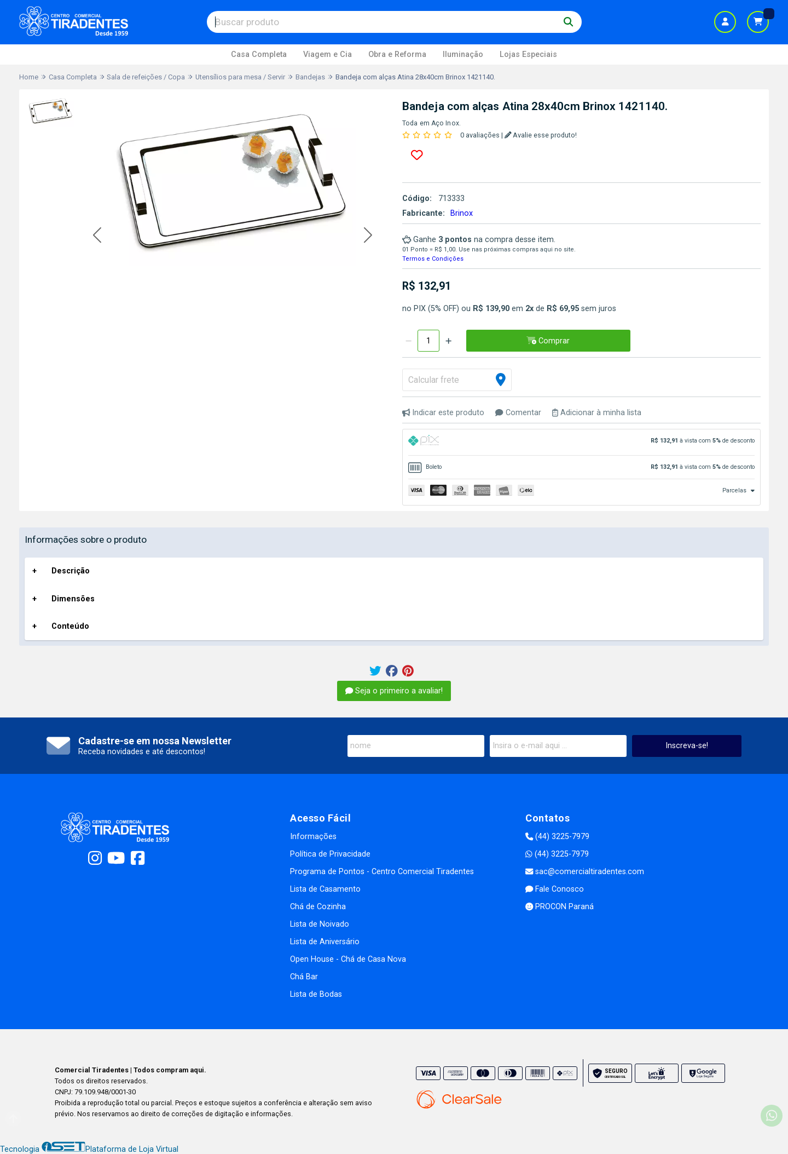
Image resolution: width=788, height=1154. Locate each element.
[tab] (581, 442)
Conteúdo (70, 626)
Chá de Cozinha (318, 906)
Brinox (461, 213)
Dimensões (73, 599)
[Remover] (408, 341)
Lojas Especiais (528, 54)
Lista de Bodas (316, 994)
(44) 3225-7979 (557, 836)
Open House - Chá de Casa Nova (348, 959)
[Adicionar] (448, 341)
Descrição (70, 571)
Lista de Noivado (319, 924)
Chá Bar (304, 976)
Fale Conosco (554, 889)
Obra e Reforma (397, 54)
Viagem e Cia (327, 54)
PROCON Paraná (559, 906)
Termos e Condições (432, 258)
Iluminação (463, 54)
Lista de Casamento (325, 889)
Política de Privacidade (330, 854)
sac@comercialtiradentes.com (584, 871)
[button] (97, 235)
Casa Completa (259, 54)
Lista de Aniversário (325, 941)
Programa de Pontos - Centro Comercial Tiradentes (382, 871)
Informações (313, 836)
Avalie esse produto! (541, 135)
